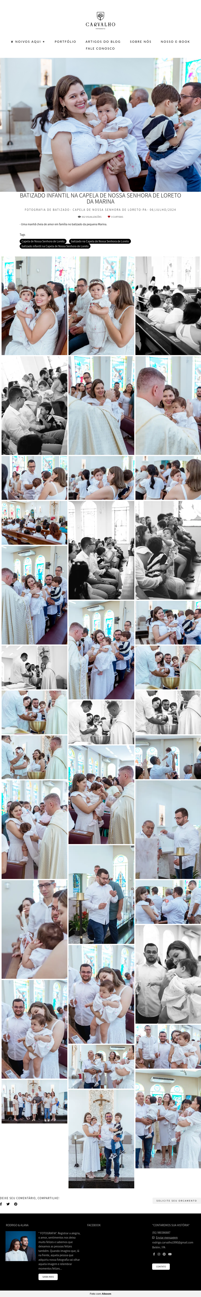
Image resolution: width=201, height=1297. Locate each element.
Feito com (100, 1293)
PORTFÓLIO (65, 41)
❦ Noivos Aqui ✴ (28, 41)
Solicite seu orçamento (176, 1200)
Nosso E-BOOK (175, 41)
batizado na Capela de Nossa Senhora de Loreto (100, 241)
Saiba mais (48, 1276)
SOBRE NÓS (141, 41)
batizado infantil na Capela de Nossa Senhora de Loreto (55, 246)
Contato (161, 1266)
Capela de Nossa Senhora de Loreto (43, 241)
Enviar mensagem (167, 1237)
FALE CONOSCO (100, 48)
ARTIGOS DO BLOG (103, 41)
